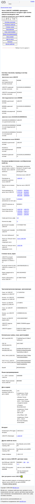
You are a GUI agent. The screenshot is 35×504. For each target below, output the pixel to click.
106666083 (26, 195)
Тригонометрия (10, 29)
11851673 (26, 211)
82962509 (26, 194)
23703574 (19, 190)
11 (17, 464)
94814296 (19, 195)
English (32, 1)
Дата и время (9, 36)
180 (24, 462)
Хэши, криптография (10, 32)
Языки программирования (10, 34)
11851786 (19, 245)
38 (17, 218)
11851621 (26, 212)
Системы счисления (10, 22)
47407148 (19, 192)
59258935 (26, 192)
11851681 (19, 211)
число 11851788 (21, 238)
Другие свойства (10, 44)
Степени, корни (10, 27)
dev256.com (23, 501)
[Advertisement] (14, 60)
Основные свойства (10, 24)
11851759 (19, 209)
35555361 (26, 190)
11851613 (19, 214)
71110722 (19, 194)
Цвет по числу (10, 39)
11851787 (19, 178)
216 (28, 462)
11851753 (26, 209)
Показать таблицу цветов (9, 484)
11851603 (26, 214)
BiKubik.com (16, 487)
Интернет (10, 41)
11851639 (19, 212)
